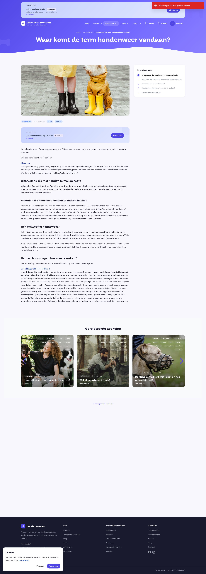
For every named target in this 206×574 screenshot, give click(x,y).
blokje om (25, 163)
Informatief (88, 32)
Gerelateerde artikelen (151, 92)
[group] (47, 361)
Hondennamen (154, 534)
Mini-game (67, 551)
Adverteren (173, 10)
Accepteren (53, 566)
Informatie (111, 23)
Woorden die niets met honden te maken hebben (162, 79)
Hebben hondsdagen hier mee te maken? (158, 88)
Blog (65, 538)
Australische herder (113, 547)
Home (87, 23)
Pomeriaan (110, 543)
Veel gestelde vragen (72, 534)
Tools (65, 543)
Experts (124, 23)
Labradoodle (111, 530)
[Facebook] (149, 552)
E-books (151, 538)
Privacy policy (160, 570)
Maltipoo (109, 534)
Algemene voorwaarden (176, 570)
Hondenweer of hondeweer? (153, 84)
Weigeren (40, 566)
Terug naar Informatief (103, 403)
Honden (97, 23)
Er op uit (136, 23)
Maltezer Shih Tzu (113, 538)
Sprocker (109, 551)
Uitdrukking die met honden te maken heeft (160, 75)
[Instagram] (153, 552)
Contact (66, 530)
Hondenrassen (153, 530)
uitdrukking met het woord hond (35, 268)
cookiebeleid (24, 560)
